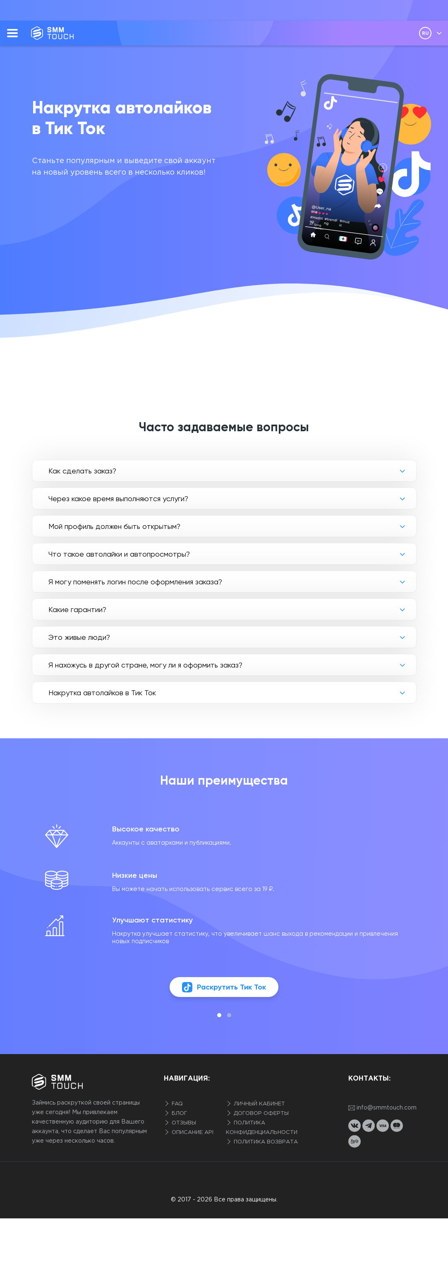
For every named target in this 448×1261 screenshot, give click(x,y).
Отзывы (183, 1123)
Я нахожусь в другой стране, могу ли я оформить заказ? (145, 665)
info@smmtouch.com (382, 1108)
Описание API (191, 1132)
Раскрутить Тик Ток (224, 987)
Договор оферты (260, 1113)
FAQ (176, 1104)
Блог (178, 1113)
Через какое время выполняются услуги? (118, 498)
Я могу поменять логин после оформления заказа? (135, 581)
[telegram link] (368, 1125)
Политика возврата (265, 1142)
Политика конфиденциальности (261, 1128)
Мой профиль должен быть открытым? (114, 526)
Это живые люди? (79, 637)
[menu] (12, 33)
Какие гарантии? (77, 609)
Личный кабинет (258, 1104)
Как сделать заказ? (82, 470)
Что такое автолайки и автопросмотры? (119, 554)
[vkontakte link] (354, 1125)
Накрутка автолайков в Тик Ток (102, 692)
